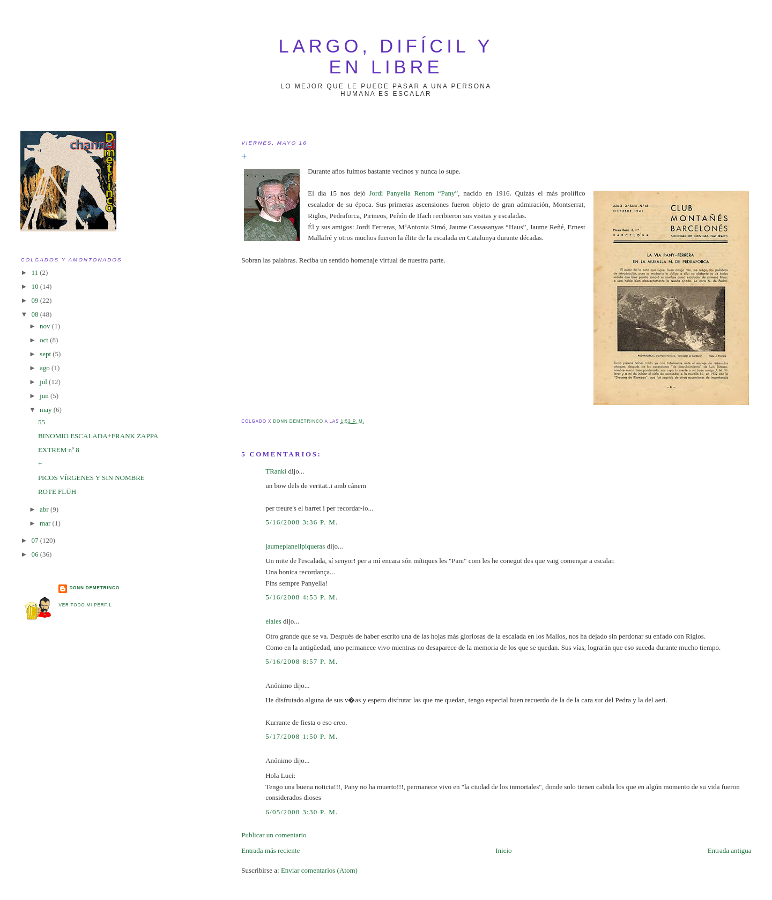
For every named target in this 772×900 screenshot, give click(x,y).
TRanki (275, 471)
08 (35, 314)
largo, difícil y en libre (386, 56)
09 (35, 300)
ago (45, 368)
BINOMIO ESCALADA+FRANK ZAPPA (98, 436)
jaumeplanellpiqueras (295, 546)
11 (35, 272)
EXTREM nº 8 (58, 450)
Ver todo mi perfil (85, 605)
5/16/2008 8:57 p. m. (301, 661)
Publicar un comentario (273, 835)
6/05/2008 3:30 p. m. (301, 812)
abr (45, 509)
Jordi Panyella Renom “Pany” (413, 193)
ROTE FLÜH (57, 492)
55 (41, 422)
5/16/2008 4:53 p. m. (301, 597)
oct (45, 340)
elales (273, 621)
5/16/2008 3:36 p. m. (301, 522)
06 (35, 554)
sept (46, 354)
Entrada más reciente (270, 850)
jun (45, 396)
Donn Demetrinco (94, 588)
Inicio (503, 850)
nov (46, 326)
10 (35, 286)
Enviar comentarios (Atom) (319, 870)
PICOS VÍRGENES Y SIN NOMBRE (91, 478)
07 (35, 540)
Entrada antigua (730, 850)
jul (44, 382)
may (47, 410)
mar (46, 523)
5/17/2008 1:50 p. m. (301, 736)
